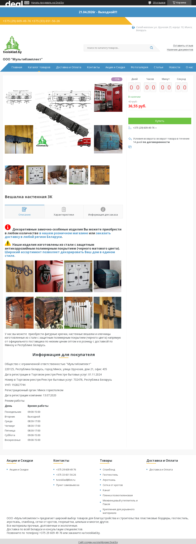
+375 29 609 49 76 (66, 469)
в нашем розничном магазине (63, 233)
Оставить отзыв (183, 45)
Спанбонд (109, 469)
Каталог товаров (39, 67)
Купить (159, 121)
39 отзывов (159, 2)
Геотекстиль (110, 474)
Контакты (93, 67)
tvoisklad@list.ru (65, 480)
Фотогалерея (139, 67)
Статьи (158, 67)
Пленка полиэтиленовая (118, 495)
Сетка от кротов (113, 485)
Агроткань (109, 480)
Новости (174, 67)
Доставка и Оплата (68, 67)
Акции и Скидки (115, 67)
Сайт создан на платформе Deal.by (98, 542)
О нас (189, 67)
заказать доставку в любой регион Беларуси (58, 235)
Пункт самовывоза (67, 485)
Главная (16, 67)
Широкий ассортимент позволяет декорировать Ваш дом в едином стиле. (60, 254)
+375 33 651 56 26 (66, 474)
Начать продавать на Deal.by (47, 2)
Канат (106, 490)
